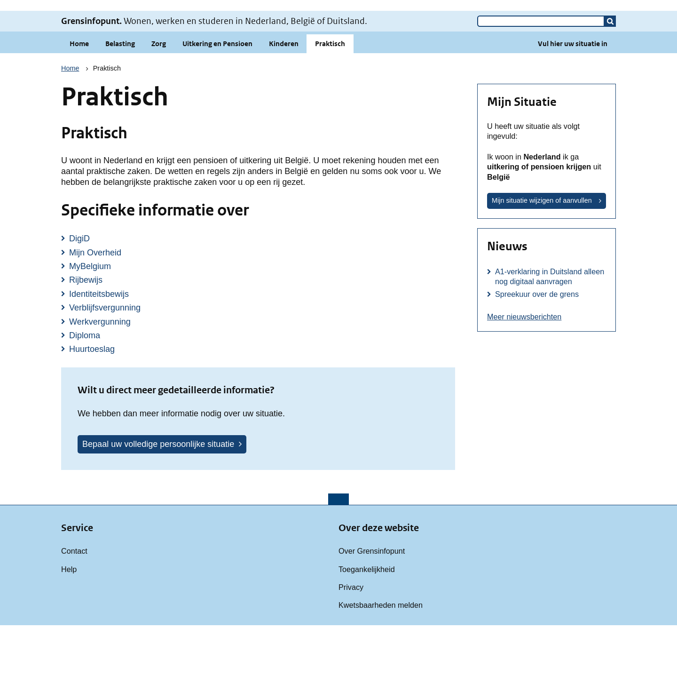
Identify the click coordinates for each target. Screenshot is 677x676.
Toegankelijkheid (366, 620)
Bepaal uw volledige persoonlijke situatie (158, 495)
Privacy (350, 638)
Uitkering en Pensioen (217, 94)
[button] (610, 72)
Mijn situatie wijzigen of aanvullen (542, 251)
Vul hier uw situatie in (572, 94)
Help (69, 620)
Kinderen (284, 94)
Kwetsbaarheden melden (380, 656)
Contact (74, 601)
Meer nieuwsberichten (524, 367)
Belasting (120, 94)
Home (79, 94)
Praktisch (330, 94)
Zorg (158, 94)
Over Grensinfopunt (371, 601)
